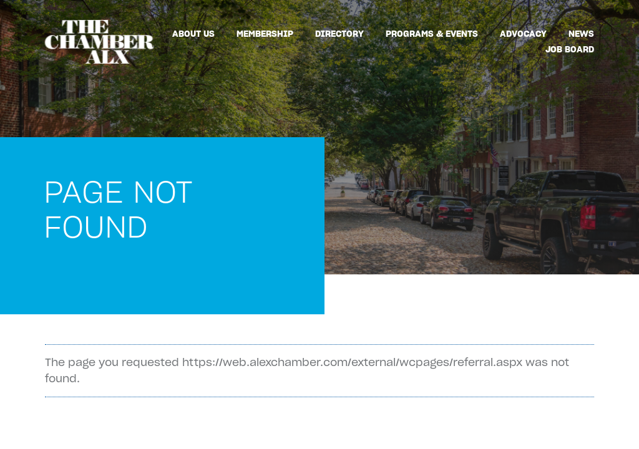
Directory (339, 33)
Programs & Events (432, 33)
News (581, 33)
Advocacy (523, 33)
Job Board (569, 49)
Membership (265, 33)
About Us (193, 33)
